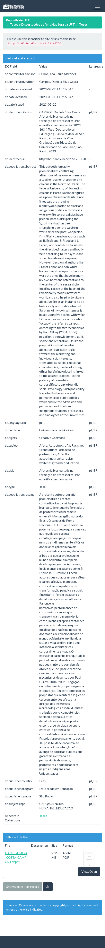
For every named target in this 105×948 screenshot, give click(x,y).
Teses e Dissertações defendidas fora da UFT (42, 24)
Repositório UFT (18, 20)
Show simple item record (22, 886)
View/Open (89, 871)
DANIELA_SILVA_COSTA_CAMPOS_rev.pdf (16, 857)
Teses (83, 24)
